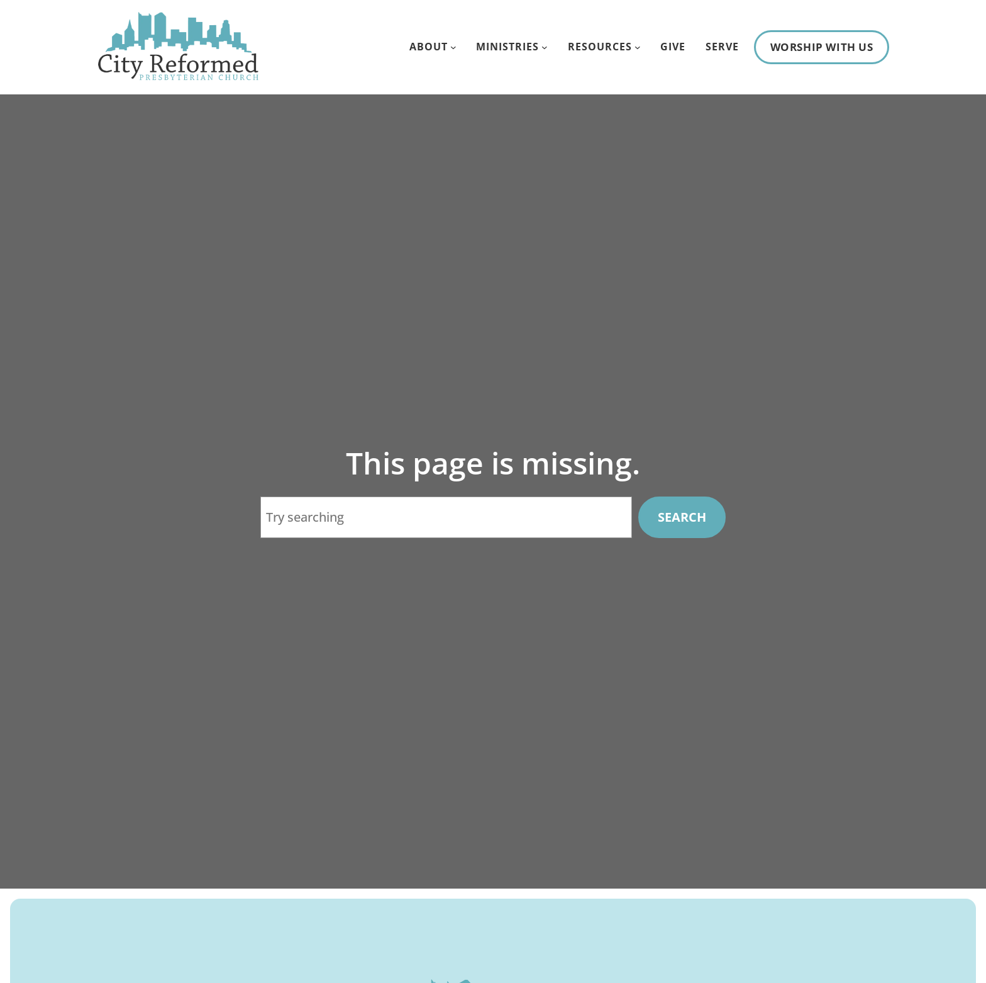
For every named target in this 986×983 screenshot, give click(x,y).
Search (681, 516)
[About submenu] (453, 47)
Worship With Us (821, 47)
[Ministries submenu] (544, 47)
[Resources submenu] (637, 47)
